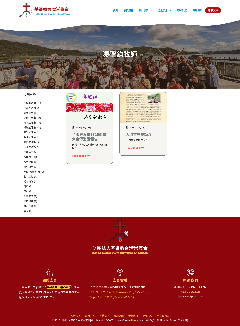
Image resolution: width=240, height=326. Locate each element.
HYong (135, 320)
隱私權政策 (163, 315)
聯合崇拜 (28, 206)
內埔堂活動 (30, 103)
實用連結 (197, 10)
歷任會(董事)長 (32, 171)
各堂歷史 (28, 157)
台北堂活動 (30, 137)
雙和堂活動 (30, 127)
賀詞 (26, 186)
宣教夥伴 (28, 201)
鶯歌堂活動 (30, 142)
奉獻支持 (213, 10)
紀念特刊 (28, 181)
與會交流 (28, 196)
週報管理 (147, 315)
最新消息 (128, 10)
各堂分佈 (28, 162)
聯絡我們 (182, 10)
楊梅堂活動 (30, 117)
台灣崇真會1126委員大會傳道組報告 (89, 136)
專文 (26, 211)
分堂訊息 (166, 10)
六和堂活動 (30, 147)
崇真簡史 (28, 152)
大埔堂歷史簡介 (139, 134)
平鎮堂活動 (30, 108)
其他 (26, 191)
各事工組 (28, 176)
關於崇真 (147, 10)
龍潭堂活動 (30, 132)
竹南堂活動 (30, 122)
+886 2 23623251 (190, 291)
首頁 (115, 10)
